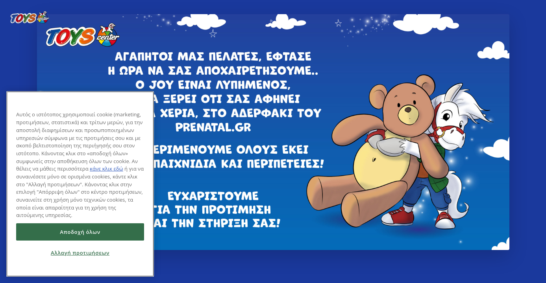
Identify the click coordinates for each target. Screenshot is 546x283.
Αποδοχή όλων (80, 231)
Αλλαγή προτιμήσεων (80, 252)
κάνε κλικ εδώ (106, 168)
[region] (80, 184)
